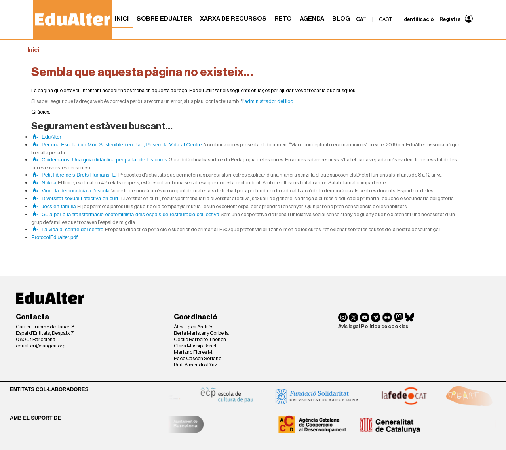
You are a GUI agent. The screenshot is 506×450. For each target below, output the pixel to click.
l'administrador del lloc (267, 101)
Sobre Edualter (164, 18)
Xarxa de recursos (233, 18)
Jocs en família (59, 206)
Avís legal (349, 326)
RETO (283, 18)
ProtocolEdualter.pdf (54, 237)
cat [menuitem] (361, 19)
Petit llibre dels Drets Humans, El (79, 175)
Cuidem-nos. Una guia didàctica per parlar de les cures (104, 160)
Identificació (418, 19)
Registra (450, 19)
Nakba (49, 183)
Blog (341, 18)
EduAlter (51, 137)
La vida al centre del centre (72, 229)
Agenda (312, 18)
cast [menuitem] (385, 19)
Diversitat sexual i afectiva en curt (80, 198)
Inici (122, 18)
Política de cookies (384, 326)
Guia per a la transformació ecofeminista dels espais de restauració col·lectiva (130, 214)
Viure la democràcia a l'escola (76, 191)
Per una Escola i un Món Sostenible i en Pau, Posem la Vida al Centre (122, 145)
